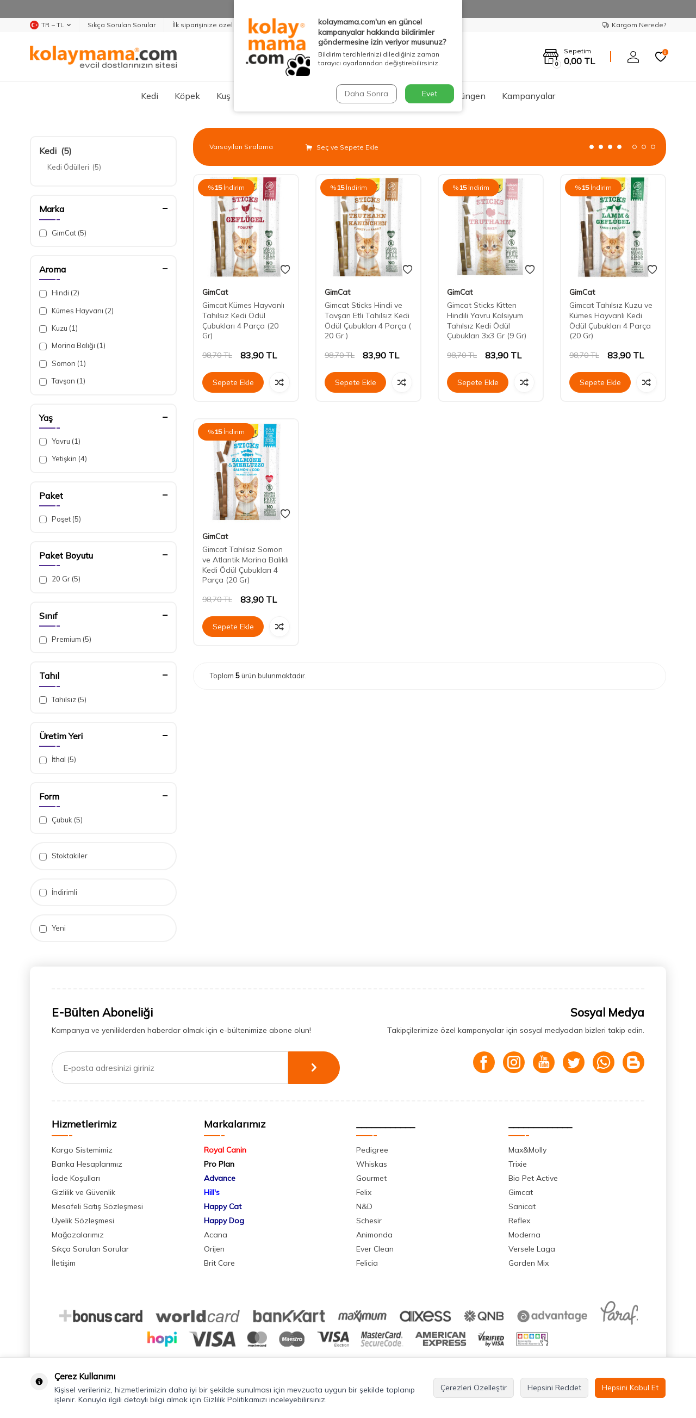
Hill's (212, 1192)
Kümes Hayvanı (76, 310)
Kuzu (58, 328)
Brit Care (219, 1263)
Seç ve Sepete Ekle (342, 147)
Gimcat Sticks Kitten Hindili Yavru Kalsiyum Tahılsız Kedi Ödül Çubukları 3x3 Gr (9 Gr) (486, 320)
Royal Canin (225, 1150)
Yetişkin (63, 458)
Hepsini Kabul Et (630, 1387)
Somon (62, 363)
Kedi (149, 95)
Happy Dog (224, 1220)
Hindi (59, 293)
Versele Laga (531, 1249)
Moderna (524, 1235)
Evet (429, 93)
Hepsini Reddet (554, 1387)
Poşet (60, 519)
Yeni (52, 928)
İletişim (64, 1263)
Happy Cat (222, 1206)
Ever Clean (375, 1249)
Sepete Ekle (233, 382)
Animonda (374, 1235)
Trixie (517, 1164)
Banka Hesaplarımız (87, 1164)
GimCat (62, 233)
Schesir (369, 1220)
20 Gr (59, 579)
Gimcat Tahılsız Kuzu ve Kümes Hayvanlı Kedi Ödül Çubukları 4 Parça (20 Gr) (610, 320)
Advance (219, 1178)
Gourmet (371, 1178)
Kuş (223, 95)
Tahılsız (62, 699)
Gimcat (520, 1192)
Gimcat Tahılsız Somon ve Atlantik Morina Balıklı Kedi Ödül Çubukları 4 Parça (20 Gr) (245, 564)
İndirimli (58, 892)
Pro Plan (219, 1164)
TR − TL (50, 25)
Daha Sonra (366, 93)
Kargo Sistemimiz (82, 1150)
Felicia (367, 1263)
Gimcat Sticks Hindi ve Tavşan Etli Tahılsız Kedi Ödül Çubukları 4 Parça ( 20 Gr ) (368, 320)
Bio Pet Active (533, 1178)
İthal (57, 759)
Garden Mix (528, 1263)
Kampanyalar (528, 95)
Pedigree (372, 1150)
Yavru (59, 441)
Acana (215, 1235)
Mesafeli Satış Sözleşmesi (97, 1206)
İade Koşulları (76, 1178)
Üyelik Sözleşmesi (83, 1220)
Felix (363, 1192)
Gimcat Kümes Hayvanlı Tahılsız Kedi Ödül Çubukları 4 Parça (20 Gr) (243, 320)
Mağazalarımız (78, 1235)
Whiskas (371, 1164)
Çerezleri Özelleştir (473, 1387)
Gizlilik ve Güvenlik (83, 1192)
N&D (364, 1206)
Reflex (519, 1220)
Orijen (214, 1249)
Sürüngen (467, 95)
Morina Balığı (72, 345)
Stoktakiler (63, 855)
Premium (65, 639)
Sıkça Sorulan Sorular (122, 25)
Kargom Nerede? (634, 25)
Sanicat (522, 1206)
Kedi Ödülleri (74, 167)
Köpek (187, 95)
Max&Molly (527, 1150)
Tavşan (62, 381)
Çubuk (61, 820)
